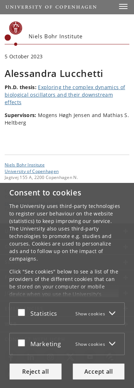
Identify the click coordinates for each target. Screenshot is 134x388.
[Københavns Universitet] (14, 33)
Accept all (98, 371)
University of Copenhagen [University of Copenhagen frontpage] (32, 171)
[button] (123, 6)
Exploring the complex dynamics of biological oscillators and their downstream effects (65, 95)
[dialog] (67, 285)
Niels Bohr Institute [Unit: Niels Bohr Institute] (25, 165)
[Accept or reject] (23, 312)
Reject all (35, 371)
